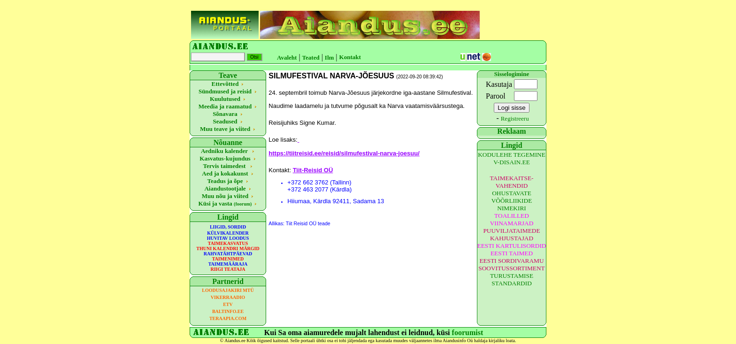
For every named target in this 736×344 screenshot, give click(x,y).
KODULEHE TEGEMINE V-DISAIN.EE (511, 158)
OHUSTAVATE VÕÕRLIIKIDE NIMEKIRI (511, 201)
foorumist (467, 332)
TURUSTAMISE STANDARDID (511, 279)
